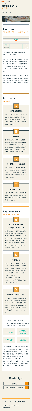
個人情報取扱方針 (20, 402)
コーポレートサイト (7, 402)
